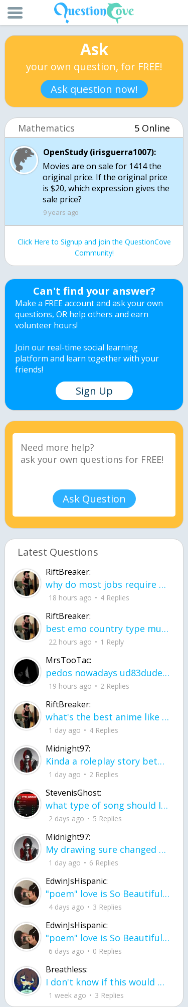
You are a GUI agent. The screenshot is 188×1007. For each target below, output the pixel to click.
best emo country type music (108, 628)
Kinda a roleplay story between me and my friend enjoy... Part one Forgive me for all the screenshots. (108, 761)
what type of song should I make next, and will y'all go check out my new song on (108, 805)
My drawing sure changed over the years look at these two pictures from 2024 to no (108, 849)
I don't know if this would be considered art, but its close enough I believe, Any (108, 982)
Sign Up (94, 391)
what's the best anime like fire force (108, 717)
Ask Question (94, 499)
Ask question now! (94, 89)
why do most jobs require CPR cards (108, 584)
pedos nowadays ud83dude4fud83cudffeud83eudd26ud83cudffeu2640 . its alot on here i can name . (108, 673)
